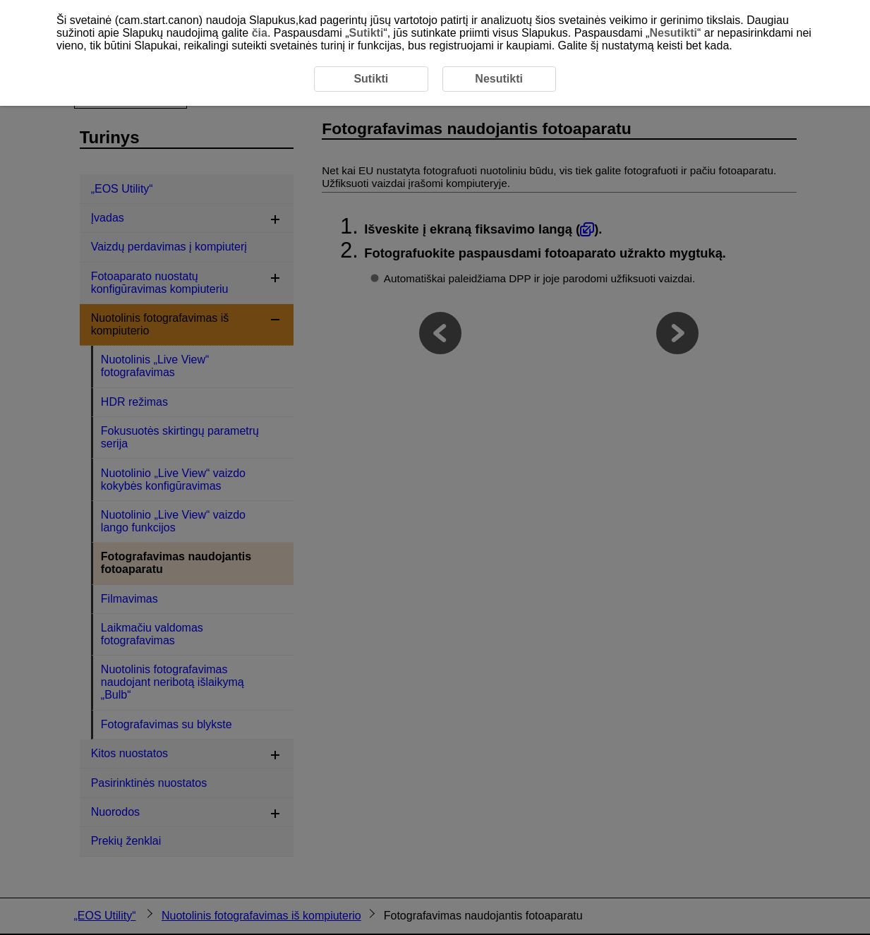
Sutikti (366, 33)
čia (259, 33)
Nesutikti (673, 33)
